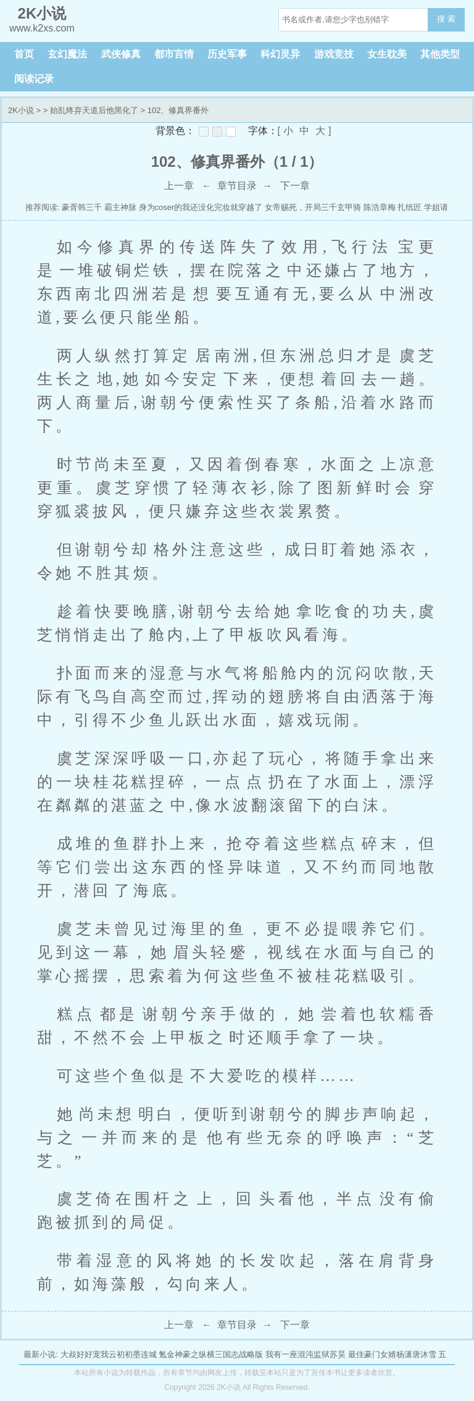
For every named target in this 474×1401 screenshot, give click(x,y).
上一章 (179, 185)
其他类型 (440, 54)
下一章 (295, 185)
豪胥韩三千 (82, 207)
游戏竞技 (334, 54)
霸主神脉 (120, 207)
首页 (24, 54)
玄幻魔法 (67, 54)
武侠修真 (121, 54)
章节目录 (237, 185)
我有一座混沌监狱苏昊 (305, 1354)
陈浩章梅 (380, 207)
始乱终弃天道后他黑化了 (94, 110)
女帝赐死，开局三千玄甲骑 (313, 207)
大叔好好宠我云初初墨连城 (108, 1354)
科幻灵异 (280, 54)
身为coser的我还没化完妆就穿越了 (201, 207)
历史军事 (227, 54)
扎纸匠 (409, 207)
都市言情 (174, 54)
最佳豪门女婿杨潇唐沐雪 (392, 1354)
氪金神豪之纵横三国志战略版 (211, 1354)
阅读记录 (34, 79)
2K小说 (21, 110)
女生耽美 (387, 54)
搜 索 (446, 18)
